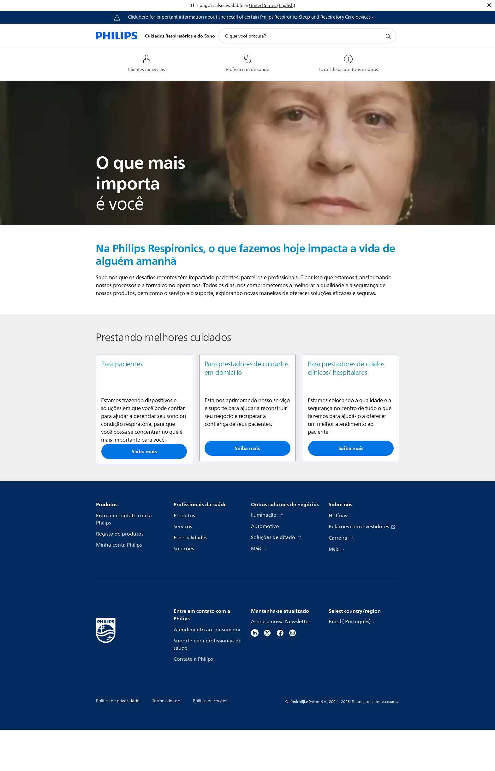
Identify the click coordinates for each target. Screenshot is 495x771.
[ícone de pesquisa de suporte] (388, 36)
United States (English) (272, 5)
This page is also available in (219, 5)
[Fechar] (489, 5)
